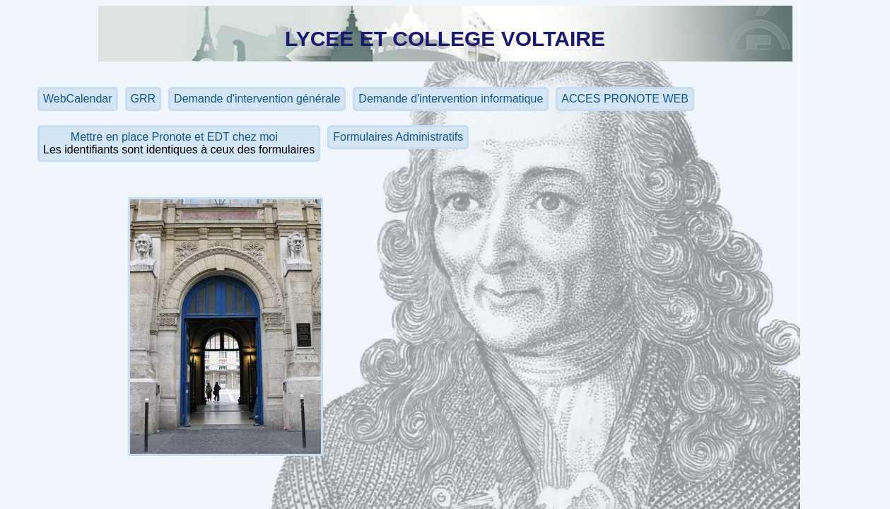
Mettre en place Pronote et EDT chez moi (176, 137)
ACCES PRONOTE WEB (625, 99)
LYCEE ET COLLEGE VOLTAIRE (445, 38)
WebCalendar (77, 99)
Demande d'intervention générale (257, 99)
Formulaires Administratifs (398, 137)
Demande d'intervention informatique (450, 99)
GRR (143, 99)
